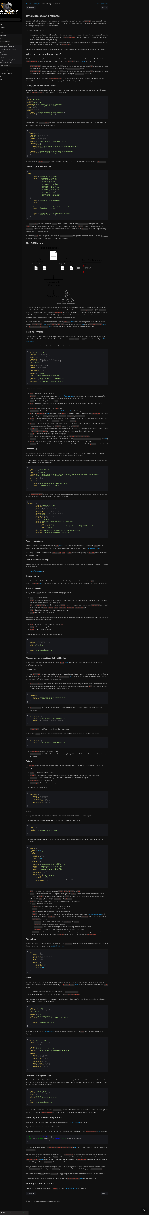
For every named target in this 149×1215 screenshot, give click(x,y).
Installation (5, 24)
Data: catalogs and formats (11, 46)
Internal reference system (10, 44)
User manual (5, 33)
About (3, 82)
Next (110, 7)
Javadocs (4, 76)
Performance (6, 38)
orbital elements (56, 1038)
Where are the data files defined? (12, 49)
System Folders (6, 27)
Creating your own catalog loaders (14, 60)
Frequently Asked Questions (10, 73)
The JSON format (9, 52)
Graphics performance (9, 41)
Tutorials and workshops (9, 71)
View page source (108, 4)
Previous (38, 7)
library (68, 550)
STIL (90, 324)
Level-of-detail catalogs (9, 65)
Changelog (5, 79)
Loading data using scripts (12, 62)
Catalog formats (8, 54)
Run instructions (6, 30)
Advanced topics (7, 35)
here (101, 310)
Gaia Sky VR (5, 68)
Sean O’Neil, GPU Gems (65, 953)
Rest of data (7, 57)
